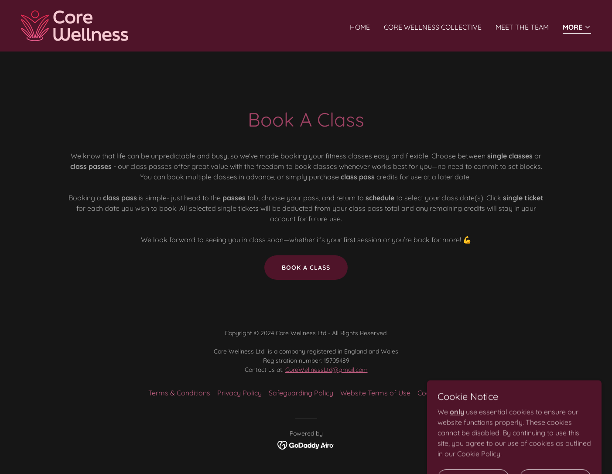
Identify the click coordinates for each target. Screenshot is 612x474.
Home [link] (360, 27)
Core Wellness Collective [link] (433, 27)
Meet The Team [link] (522, 27)
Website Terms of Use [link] (375, 392)
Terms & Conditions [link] (179, 392)
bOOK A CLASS (306, 267)
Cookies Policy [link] (440, 392)
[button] (577, 28)
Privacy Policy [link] (239, 392)
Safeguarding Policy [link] (301, 392)
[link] (74, 25)
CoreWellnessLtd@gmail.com (326, 370)
